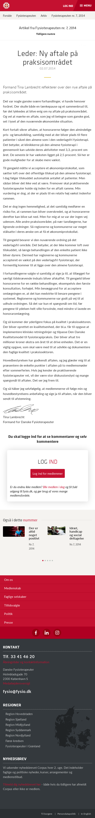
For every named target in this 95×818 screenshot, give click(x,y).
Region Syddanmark (17, 730)
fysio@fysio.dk (17, 691)
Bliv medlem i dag (54, 487)
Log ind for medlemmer (48, 473)
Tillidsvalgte (12, 605)
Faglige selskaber (15, 596)
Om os (8, 580)
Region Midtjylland (16, 724)
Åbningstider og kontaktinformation (26, 662)
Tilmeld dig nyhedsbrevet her (22, 784)
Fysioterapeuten (26, 16)
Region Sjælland (14, 719)
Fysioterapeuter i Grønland (21, 746)
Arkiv (44, 16)
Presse (8, 622)
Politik (8, 614)
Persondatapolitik (66, 813)
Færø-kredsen (13, 741)
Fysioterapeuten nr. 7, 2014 (68, 16)
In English (86, 813)
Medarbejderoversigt (16, 683)
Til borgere (46, 813)
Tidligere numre (47, 34)
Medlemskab (12, 588)
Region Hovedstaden (18, 714)
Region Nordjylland (16, 735)
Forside (7, 16)
